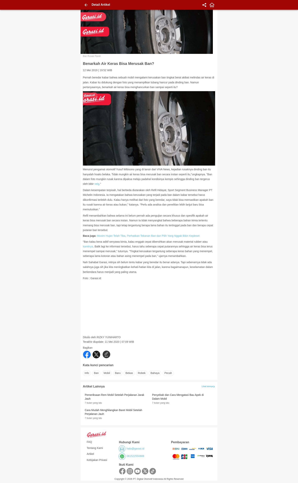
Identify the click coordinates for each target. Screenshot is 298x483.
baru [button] (118, 373)
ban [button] (96, 373)
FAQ (89, 441)
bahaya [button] (155, 373)
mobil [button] (107, 373)
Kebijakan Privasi (97, 459)
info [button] (87, 373)
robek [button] (141, 373)
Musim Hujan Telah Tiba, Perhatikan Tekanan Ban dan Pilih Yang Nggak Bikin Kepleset (148, 235)
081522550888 (135, 455)
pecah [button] (168, 373)
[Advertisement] (149, 309)
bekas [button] (129, 373)
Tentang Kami (95, 448)
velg (96, 183)
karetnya (88, 246)
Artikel (90, 453)
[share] (204, 5)
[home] (212, 5)
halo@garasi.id (135, 448)
